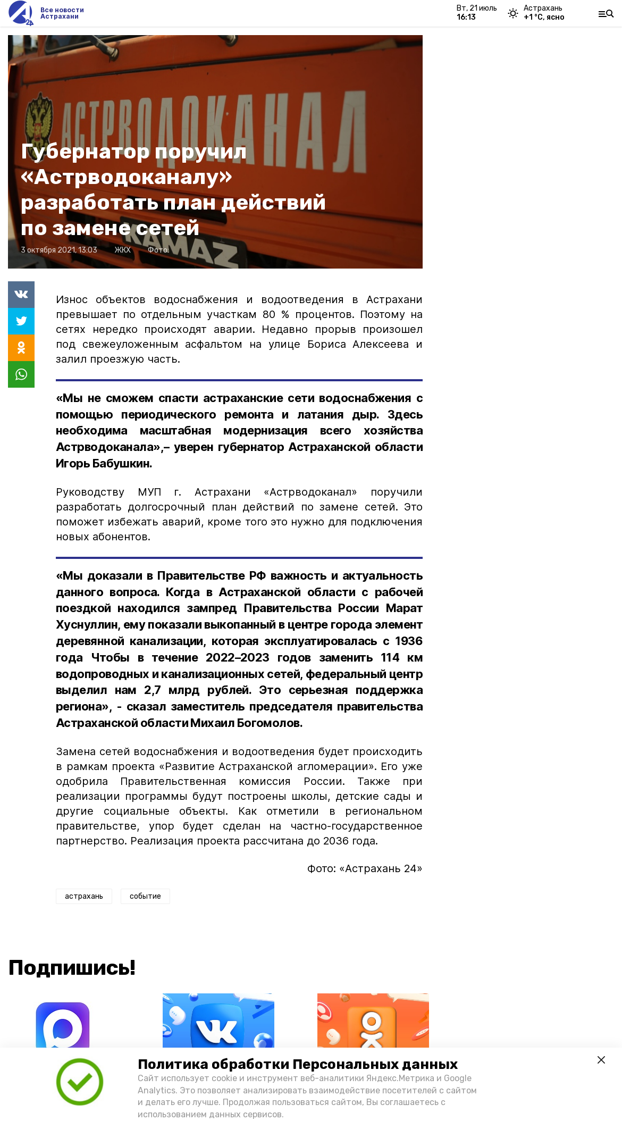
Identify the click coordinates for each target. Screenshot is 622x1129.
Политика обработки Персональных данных (298, 1064)
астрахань (84, 896)
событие (145, 896)
